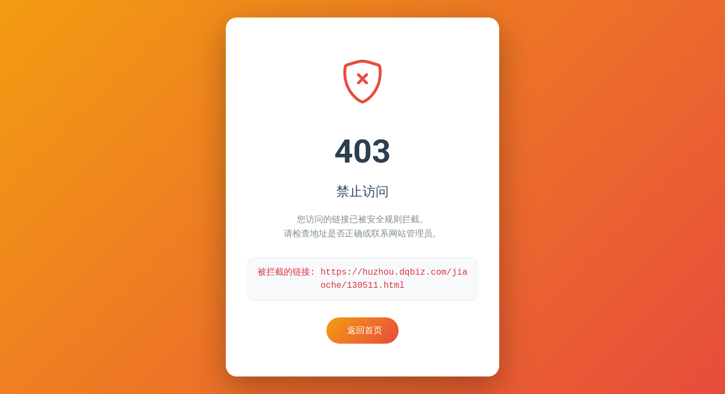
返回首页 (364, 330)
